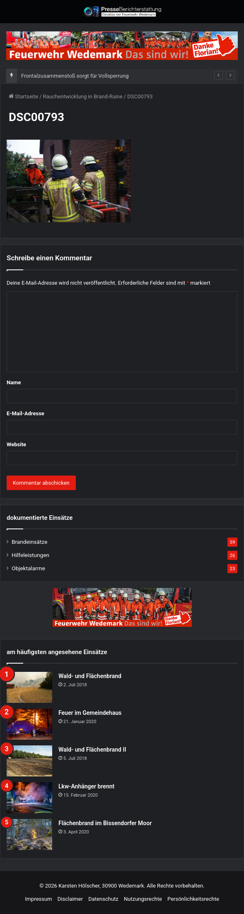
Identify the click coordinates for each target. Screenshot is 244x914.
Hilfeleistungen (30, 555)
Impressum (38, 899)
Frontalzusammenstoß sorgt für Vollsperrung (74, 76)
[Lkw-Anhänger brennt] (29, 797)
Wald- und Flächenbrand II (92, 749)
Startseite (23, 96)
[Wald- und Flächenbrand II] (29, 760)
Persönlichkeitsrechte (193, 899)
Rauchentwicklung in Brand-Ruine (83, 96)
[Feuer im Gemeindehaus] (29, 724)
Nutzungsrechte (143, 899)
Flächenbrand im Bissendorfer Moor (105, 823)
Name (14, 382)
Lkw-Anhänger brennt (86, 786)
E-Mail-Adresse (25, 413)
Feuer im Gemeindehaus (89, 712)
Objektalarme (28, 568)
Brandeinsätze (29, 541)
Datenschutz (103, 899)
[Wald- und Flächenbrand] (29, 687)
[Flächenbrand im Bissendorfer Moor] (29, 834)
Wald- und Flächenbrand (89, 676)
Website (16, 444)
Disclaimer (70, 899)
